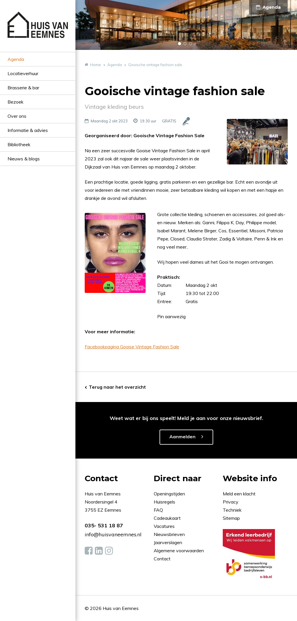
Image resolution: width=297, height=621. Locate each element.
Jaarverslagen (168, 542)
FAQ (159, 510)
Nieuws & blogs (24, 159)
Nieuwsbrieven (170, 534)
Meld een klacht (239, 494)
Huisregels (165, 502)
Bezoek (15, 102)
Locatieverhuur (23, 73)
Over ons (17, 116)
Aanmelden (182, 436)
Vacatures (164, 526)
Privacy (230, 502)
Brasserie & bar (23, 87)
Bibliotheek (19, 144)
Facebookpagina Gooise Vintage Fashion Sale (132, 347)
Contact (162, 559)
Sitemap (231, 518)
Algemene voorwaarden (179, 550)
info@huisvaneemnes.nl (113, 534)
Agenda (16, 59)
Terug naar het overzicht (117, 387)
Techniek (232, 510)
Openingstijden (169, 494)
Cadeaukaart (168, 518)
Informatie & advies (28, 130)
